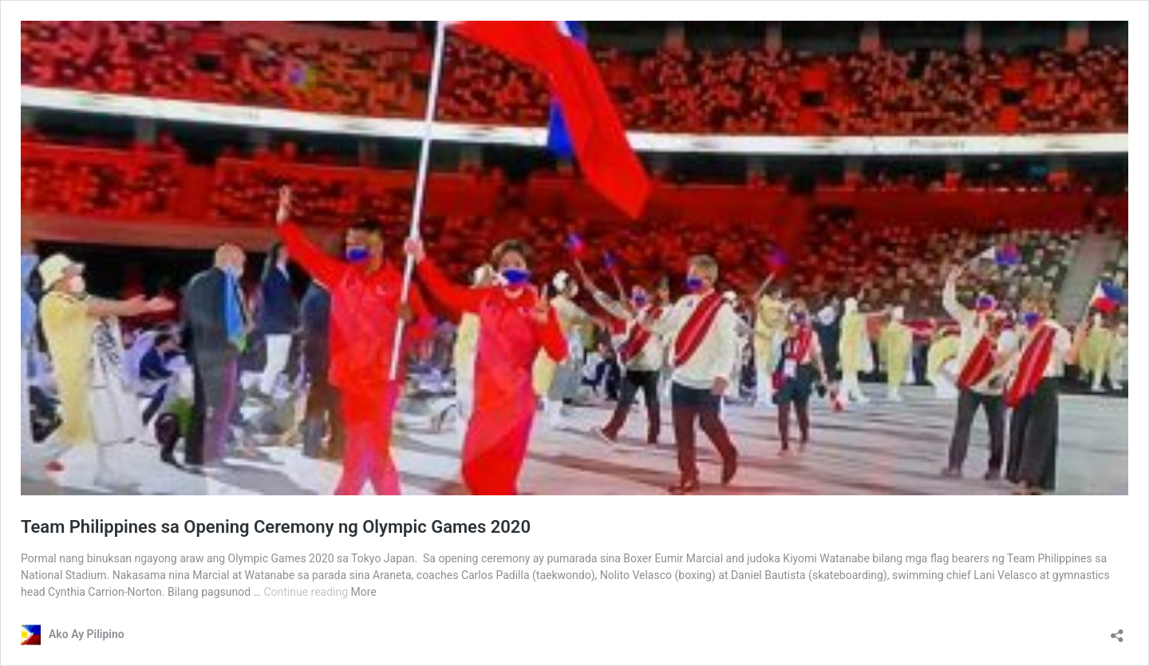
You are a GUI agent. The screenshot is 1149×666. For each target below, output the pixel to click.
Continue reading (306, 591)
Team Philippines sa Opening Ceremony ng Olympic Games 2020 (276, 527)
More (364, 591)
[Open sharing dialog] (1117, 630)
